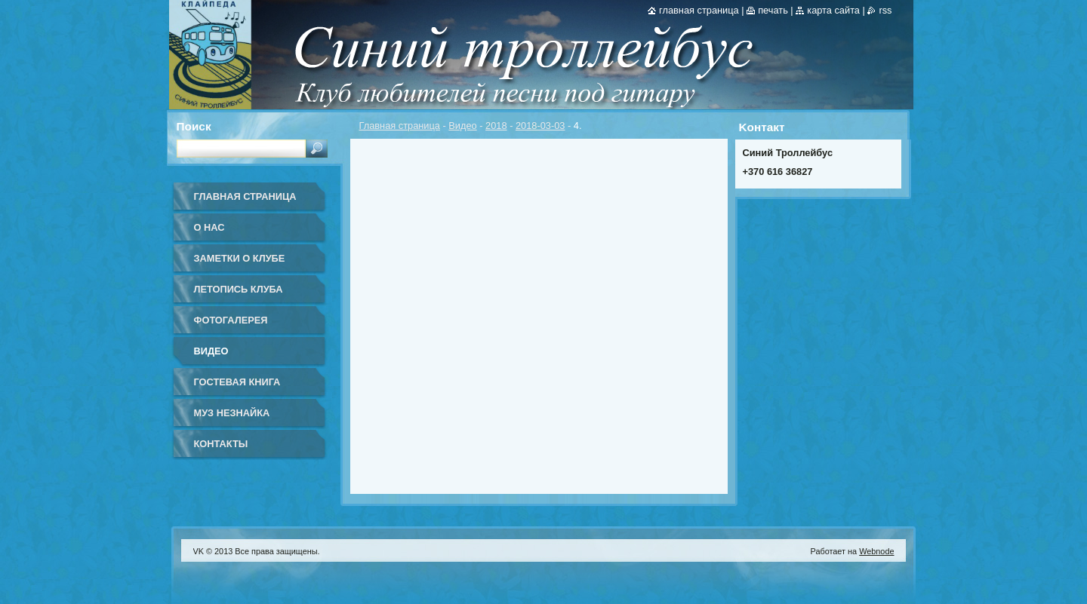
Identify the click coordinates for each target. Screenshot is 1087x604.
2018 (496, 125)
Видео (462, 125)
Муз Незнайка (232, 413)
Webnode (876, 551)
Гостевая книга (237, 382)
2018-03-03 (540, 125)
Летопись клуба (238, 289)
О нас (209, 227)
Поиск (194, 126)
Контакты (221, 443)
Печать (773, 10)
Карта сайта (833, 10)
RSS (885, 10)
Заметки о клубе (239, 258)
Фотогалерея (231, 320)
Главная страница (399, 125)
